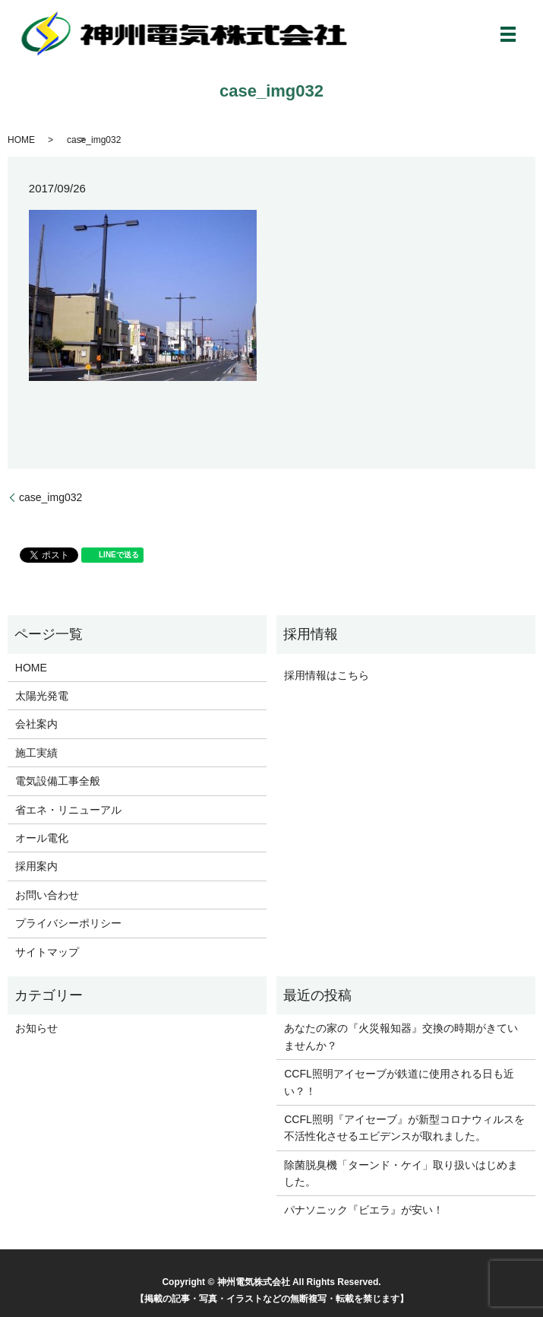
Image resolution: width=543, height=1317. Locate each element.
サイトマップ (47, 952)
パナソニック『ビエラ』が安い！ (364, 1210)
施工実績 (36, 753)
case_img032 (50, 497)
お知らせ (36, 1028)
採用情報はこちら (326, 675)
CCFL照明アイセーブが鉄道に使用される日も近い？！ (399, 1082)
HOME (21, 140)
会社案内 (36, 724)
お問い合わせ (47, 895)
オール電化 (41, 838)
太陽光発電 (41, 696)
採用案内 (36, 866)
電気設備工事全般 (57, 781)
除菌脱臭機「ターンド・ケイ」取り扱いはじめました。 (401, 1173)
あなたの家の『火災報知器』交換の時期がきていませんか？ (401, 1036)
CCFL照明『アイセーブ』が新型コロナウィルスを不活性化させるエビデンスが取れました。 (404, 1127)
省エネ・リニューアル (68, 810)
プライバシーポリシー (68, 923)
